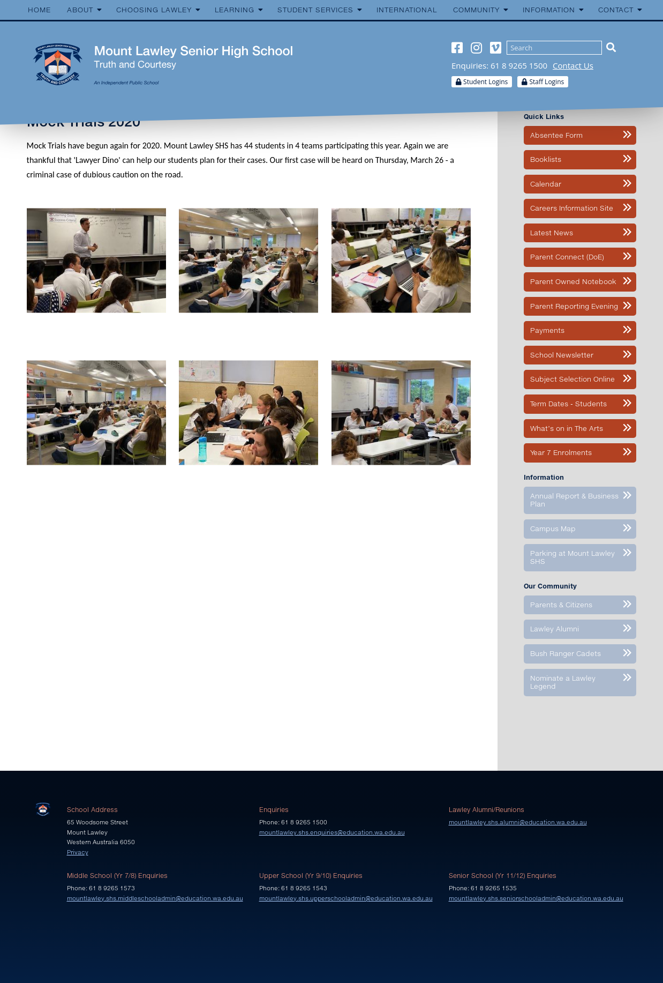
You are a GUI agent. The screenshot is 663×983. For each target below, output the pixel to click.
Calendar (545, 184)
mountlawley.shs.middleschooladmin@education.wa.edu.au (155, 898)
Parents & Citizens (561, 604)
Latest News (551, 232)
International (406, 9)
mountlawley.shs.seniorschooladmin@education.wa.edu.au (536, 898)
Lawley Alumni (554, 628)
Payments (547, 330)
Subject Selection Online (572, 379)
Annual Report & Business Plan (574, 500)
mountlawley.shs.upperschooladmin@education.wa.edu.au (346, 898)
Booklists (545, 159)
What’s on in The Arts (566, 428)
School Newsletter (561, 355)
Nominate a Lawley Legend (563, 682)
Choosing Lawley (154, 9)
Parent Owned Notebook (573, 281)
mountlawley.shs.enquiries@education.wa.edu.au (332, 832)
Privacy (77, 851)
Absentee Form (556, 135)
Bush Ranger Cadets (565, 653)
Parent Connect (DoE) (567, 256)
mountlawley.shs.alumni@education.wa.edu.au (518, 821)
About (80, 9)
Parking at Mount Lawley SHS (572, 557)
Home (39, 9)
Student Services (315, 9)
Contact (616, 9)
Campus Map (553, 528)
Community (476, 9)
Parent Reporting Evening (574, 306)
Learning (234, 9)
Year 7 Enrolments (561, 452)
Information (549, 9)
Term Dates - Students (568, 403)
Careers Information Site (571, 208)
